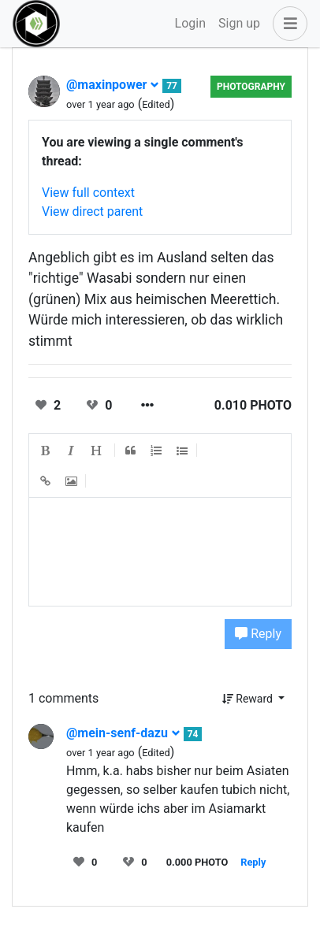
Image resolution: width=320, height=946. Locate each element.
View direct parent (92, 211)
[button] (286, 23)
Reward (249, 698)
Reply (258, 633)
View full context (88, 192)
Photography (251, 86)
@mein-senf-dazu (123, 732)
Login (190, 23)
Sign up (239, 23)
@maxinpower (112, 84)
